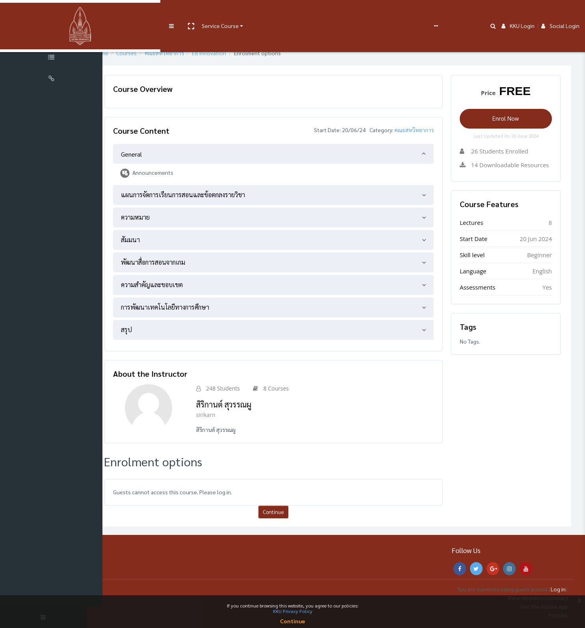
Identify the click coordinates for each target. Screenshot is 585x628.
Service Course (162, 12)
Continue (287, 511)
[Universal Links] (51, 79)
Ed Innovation (231, 52)
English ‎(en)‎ (344, 12)
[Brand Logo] (51, 13)
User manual (206, 12)
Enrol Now (509, 118)
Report (311, 12)
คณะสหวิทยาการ (186, 52)
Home (123, 52)
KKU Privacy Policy (292, 611)
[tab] (287, 154)
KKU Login (518, 12)
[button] (132, 13)
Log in (558, 588)
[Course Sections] (51, 37)
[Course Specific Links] (51, 58)
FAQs (291, 12)
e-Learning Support (251, 12)
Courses (149, 52)
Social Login (560, 12)
